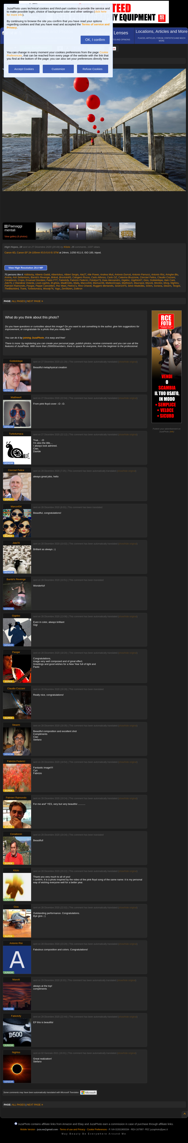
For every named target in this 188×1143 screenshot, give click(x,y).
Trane (23, 288)
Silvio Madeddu (136, 285)
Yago (57, 288)
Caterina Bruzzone (128, 277)
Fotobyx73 (95, 280)
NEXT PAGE (35, 301)
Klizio (67, 247)
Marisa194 (98, 283)
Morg (166, 283)
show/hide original (128, 361)
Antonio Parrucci (141, 274)
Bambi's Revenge (40, 277)
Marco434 (86, 283)
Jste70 (8, 283)
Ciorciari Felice (148, 277)
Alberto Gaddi (42, 274)
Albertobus (57, 274)
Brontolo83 (65, 277)
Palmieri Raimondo (14, 285)
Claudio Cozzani (166, 277)
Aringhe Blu (172, 274)
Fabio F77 (52, 280)
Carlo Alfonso (98, 277)
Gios (146, 280)
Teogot (176, 285)
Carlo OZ (112, 277)
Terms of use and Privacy (72, 1129)
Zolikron (78, 288)
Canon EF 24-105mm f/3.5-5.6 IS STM (38, 252)
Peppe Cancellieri (45, 285)
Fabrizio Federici (79, 280)
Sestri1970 (120, 285)
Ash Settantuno (21, 277)
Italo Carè (169, 280)
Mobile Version (27, 1129)
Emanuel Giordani (35, 280)
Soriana (158, 285)
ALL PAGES (18, 301)
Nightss (174, 283)
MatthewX (127, 283)
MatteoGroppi (113, 283)
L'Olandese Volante (23, 283)
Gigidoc (125, 280)
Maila (76, 283)
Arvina (7, 277)
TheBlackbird (11, 288)
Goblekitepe (156, 280)
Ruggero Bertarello (103, 285)
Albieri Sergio (71, 274)
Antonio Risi (157, 274)
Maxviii (149, 283)
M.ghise (55, 283)
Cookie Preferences (97, 1129)
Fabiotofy (64, 280)
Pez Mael (61, 285)
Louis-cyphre (42, 283)
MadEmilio (66, 283)
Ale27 (83, 274)
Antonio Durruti (123, 274)
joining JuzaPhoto (33, 337)
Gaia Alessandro (111, 280)
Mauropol (139, 283)
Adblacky (29, 274)
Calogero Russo (81, 277)
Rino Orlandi (84, 285)
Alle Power (93, 274)
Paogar (30, 285)
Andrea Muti (106, 274)
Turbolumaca (35, 288)
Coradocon (10, 280)
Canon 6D (10, 252)
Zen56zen (66, 288)
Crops (21, 280)
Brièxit (54, 277)
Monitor (158, 283)
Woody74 (48, 288)
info (172, 431)
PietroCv (72, 285)
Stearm (167, 285)
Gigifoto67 (136, 280)
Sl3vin (149, 285)
